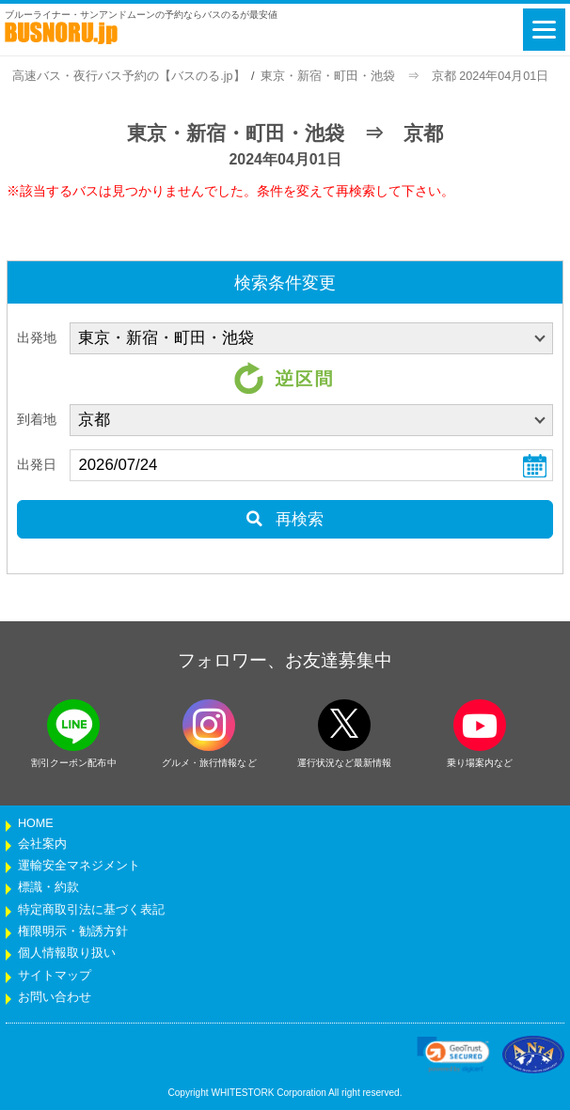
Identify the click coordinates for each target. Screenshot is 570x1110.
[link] (453, 1054)
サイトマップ (54, 975)
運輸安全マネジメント (79, 865)
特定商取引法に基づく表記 (91, 909)
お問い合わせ (54, 997)
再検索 (284, 519)
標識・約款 (48, 887)
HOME (36, 823)
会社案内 (42, 844)
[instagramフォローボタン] (208, 725)
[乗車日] (311, 465)
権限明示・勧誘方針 (73, 931)
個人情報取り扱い (67, 953)
